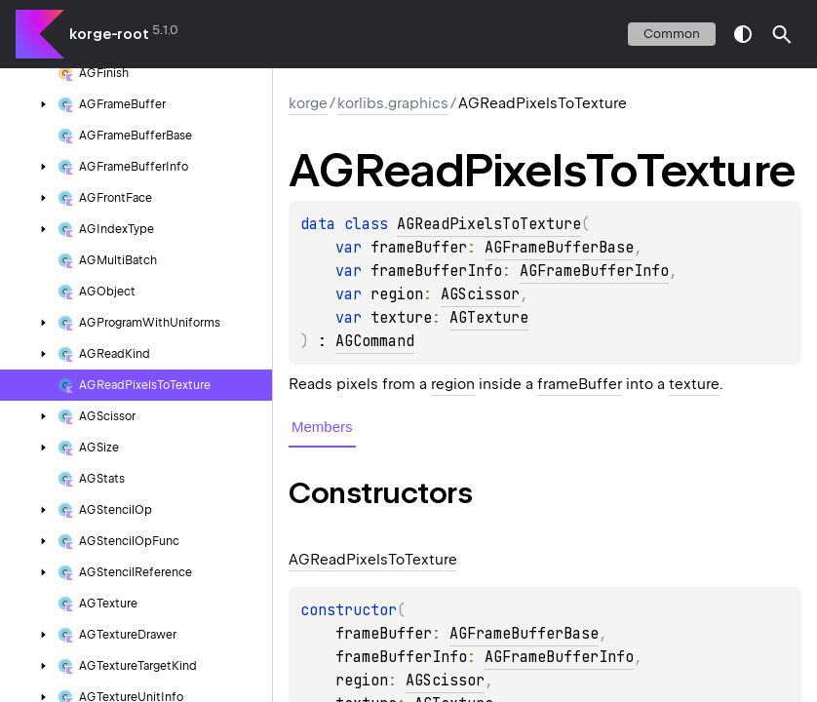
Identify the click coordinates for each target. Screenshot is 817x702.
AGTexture (488, 318)
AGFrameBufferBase (559, 247)
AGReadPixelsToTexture (489, 224)
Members (322, 426)
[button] (781, 34)
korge (308, 103)
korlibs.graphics (392, 103)
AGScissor (480, 294)
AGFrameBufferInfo (594, 271)
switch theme (742, 34)
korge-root (109, 34)
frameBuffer (579, 384)
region (453, 384)
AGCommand (374, 341)
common (671, 33)
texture (694, 384)
